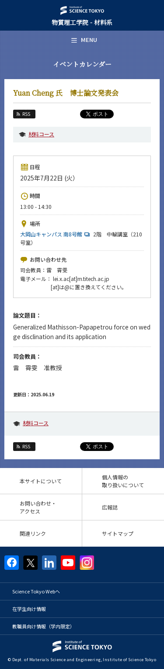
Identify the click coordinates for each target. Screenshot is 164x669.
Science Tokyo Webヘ (36, 591)
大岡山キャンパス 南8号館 (56, 234)
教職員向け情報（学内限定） (43, 626)
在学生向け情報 (29, 608)
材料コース (41, 134)
